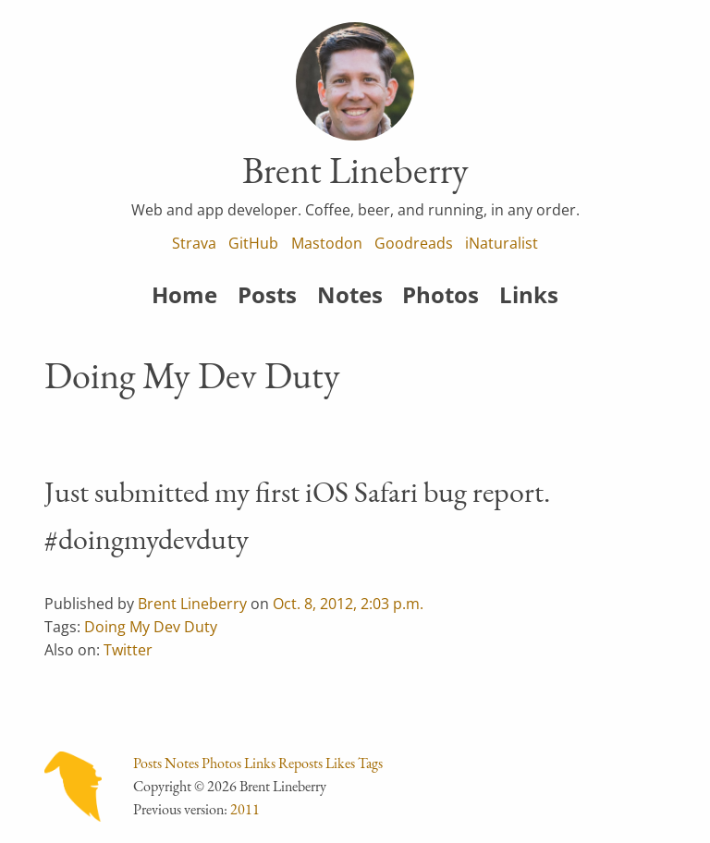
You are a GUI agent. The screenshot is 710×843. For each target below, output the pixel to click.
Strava (194, 243)
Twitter (128, 650)
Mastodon (326, 243)
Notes (350, 294)
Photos (440, 294)
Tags (370, 763)
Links (528, 294)
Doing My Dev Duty (150, 627)
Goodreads (413, 243)
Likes (340, 763)
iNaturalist (501, 243)
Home (184, 294)
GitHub (253, 243)
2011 (245, 809)
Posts (267, 294)
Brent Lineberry (192, 603)
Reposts (300, 763)
